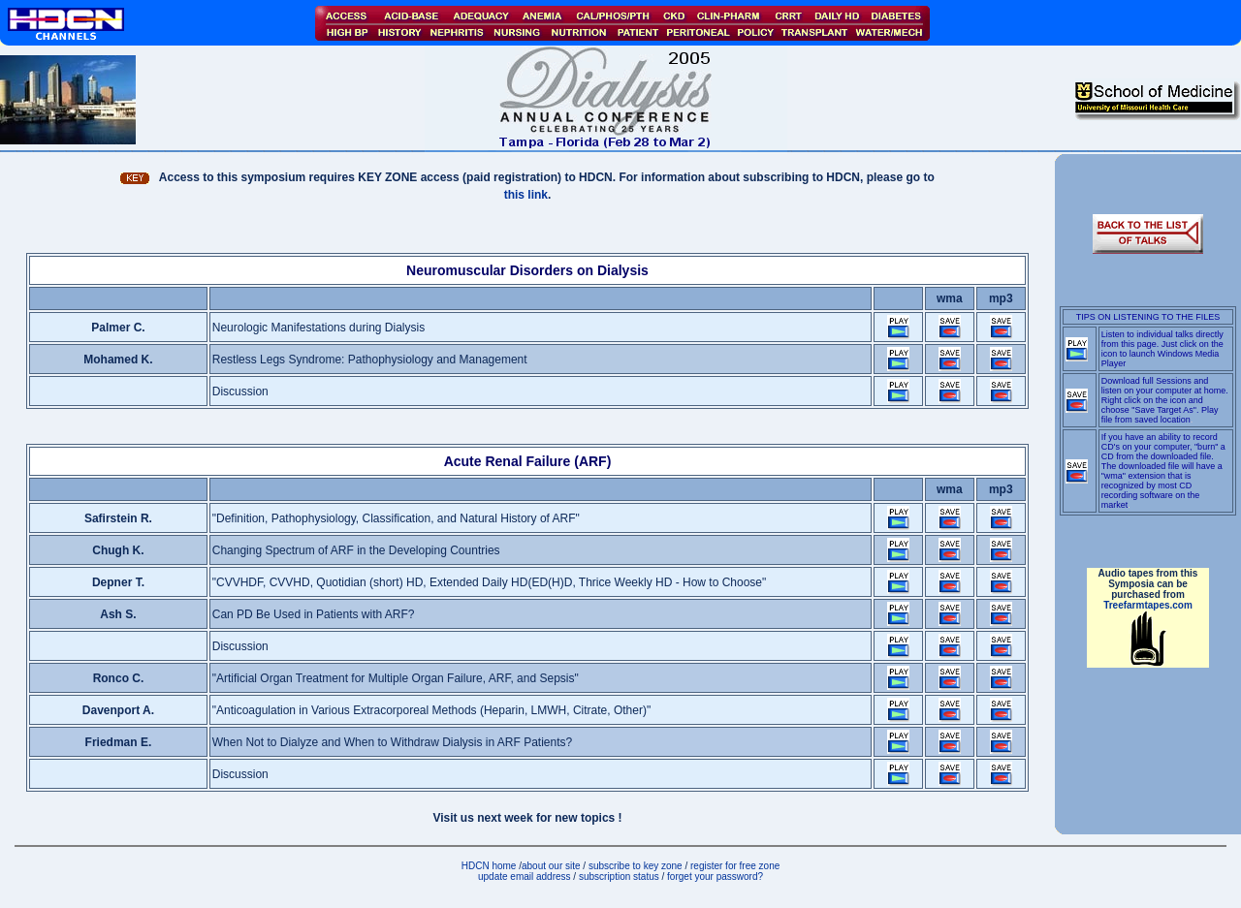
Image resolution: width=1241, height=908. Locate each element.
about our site (551, 866)
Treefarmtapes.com (1148, 605)
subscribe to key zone (634, 866)
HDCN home (489, 866)
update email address (524, 876)
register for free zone (735, 866)
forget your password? (715, 876)
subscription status (620, 876)
